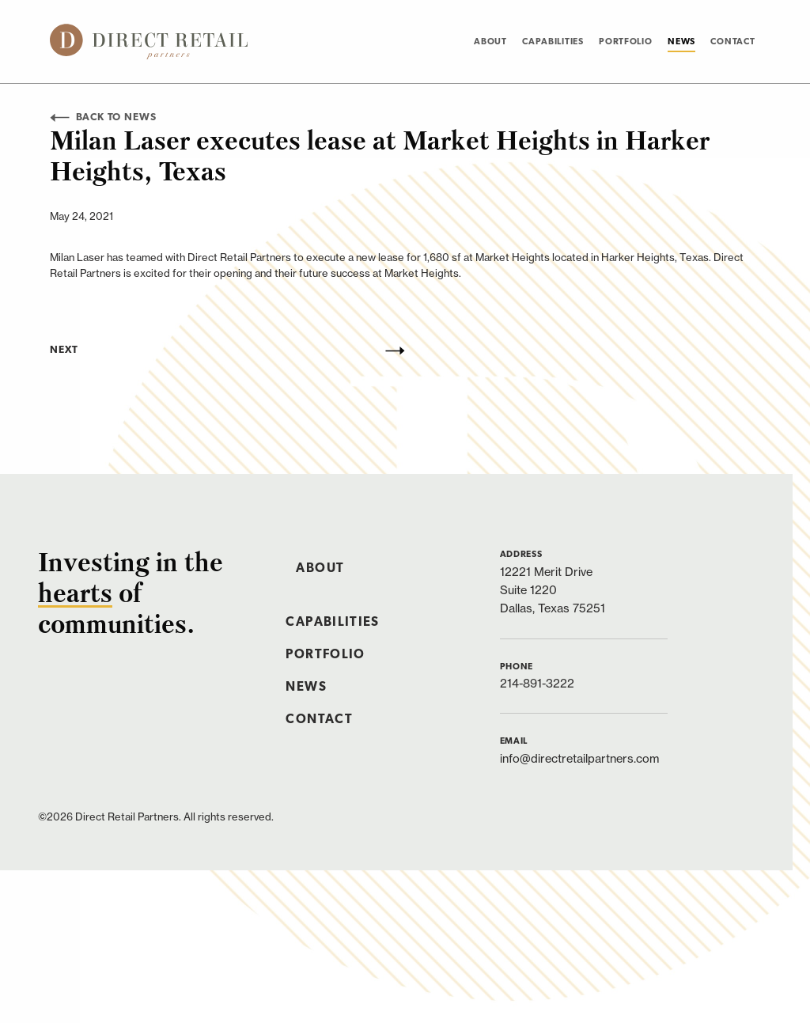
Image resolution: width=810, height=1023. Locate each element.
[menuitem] (490, 41)
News (681, 42)
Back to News (103, 117)
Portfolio (625, 42)
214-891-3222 (537, 683)
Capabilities (553, 42)
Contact (732, 42)
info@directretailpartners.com (579, 758)
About (490, 42)
